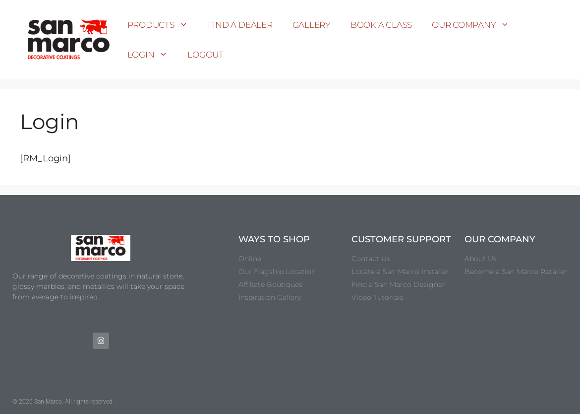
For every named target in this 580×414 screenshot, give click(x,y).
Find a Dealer (240, 25)
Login (152, 54)
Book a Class (381, 25)
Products (162, 25)
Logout (205, 55)
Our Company (475, 25)
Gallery (311, 25)
